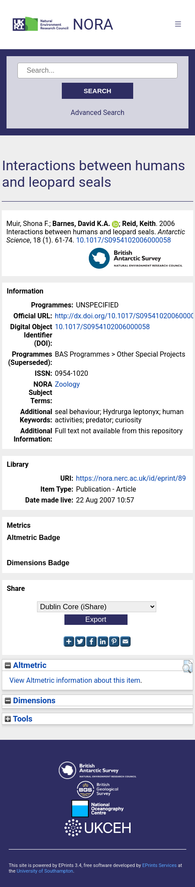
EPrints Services (159, 865)
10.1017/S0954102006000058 (123, 240)
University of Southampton (45, 871)
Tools (18, 718)
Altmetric (25, 665)
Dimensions (30, 700)
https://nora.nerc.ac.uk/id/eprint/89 (131, 478)
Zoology (67, 384)
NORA (93, 25)
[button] (187, 666)
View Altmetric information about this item (74, 680)
